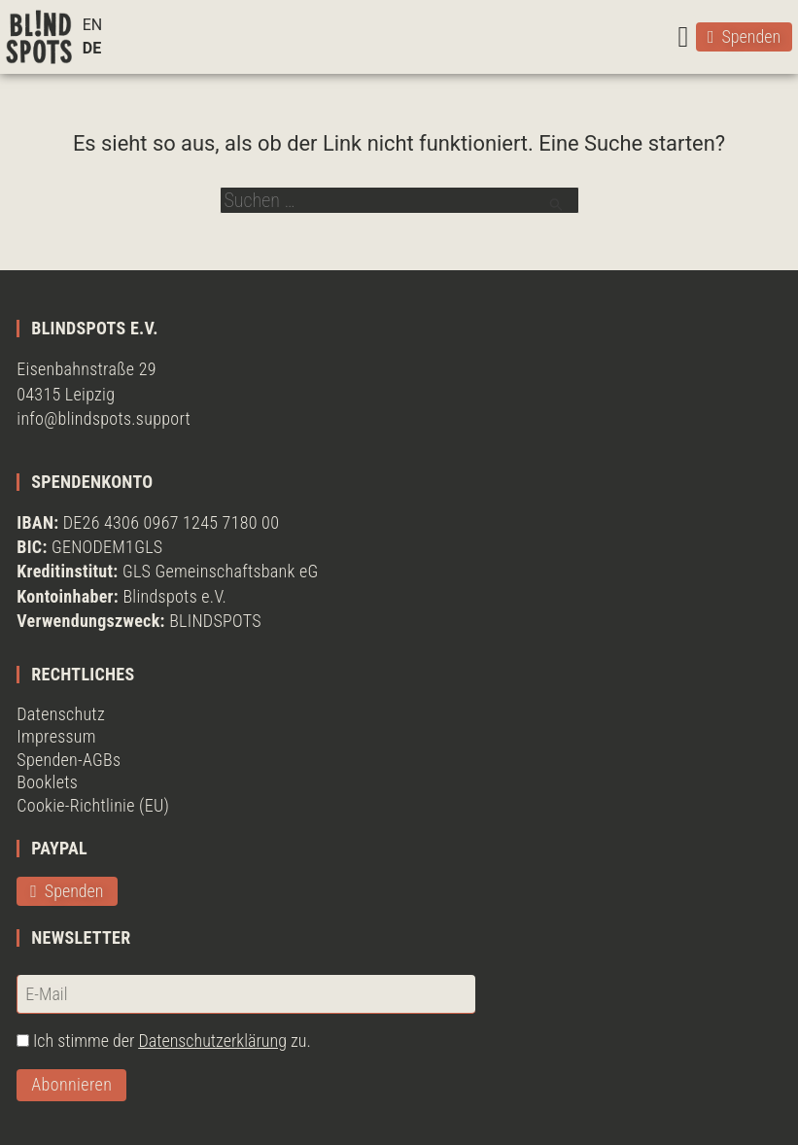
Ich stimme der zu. (172, 1040)
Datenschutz (61, 714)
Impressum (56, 736)
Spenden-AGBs (69, 759)
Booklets (47, 782)
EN (93, 25)
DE (92, 48)
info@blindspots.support (104, 418)
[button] (683, 36)
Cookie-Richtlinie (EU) (93, 805)
